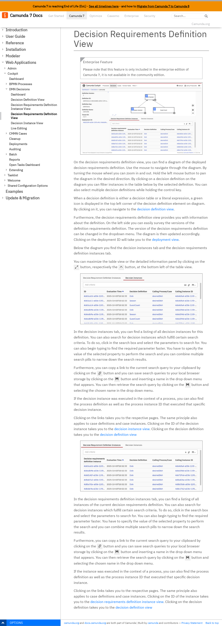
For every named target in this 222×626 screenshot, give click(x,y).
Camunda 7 (76, 16)
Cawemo (113, 16)
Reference (15, 42)
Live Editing (19, 128)
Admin (12, 68)
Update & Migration (22, 197)
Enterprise (131, 16)
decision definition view (155, 209)
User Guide (15, 36)
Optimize (96, 16)
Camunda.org (201, 24)
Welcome (14, 180)
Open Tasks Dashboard (24, 165)
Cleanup (14, 139)
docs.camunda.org (95, 622)
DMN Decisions (19, 89)
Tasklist (13, 175)
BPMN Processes (20, 84)
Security (149, 16)
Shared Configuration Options (28, 186)
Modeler (13, 55)
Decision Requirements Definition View (34, 116)
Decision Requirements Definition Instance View (34, 107)
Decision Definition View (27, 100)
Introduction (16, 29)
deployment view (165, 239)
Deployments (18, 144)
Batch (13, 154)
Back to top (212, 622)
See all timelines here (104, 6)
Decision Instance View (27, 123)
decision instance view (132, 429)
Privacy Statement (191, 622)
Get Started (56, 16)
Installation (16, 49)
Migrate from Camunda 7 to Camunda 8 (163, 6)
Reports (14, 160)
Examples (14, 191)
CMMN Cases (18, 133)
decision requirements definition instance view (126, 602)
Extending (16, 170)
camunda (153, 622)
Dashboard (16, 79)
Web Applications (21, 62)
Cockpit (13, 74)
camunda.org (71, 622)
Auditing (15, 149)
